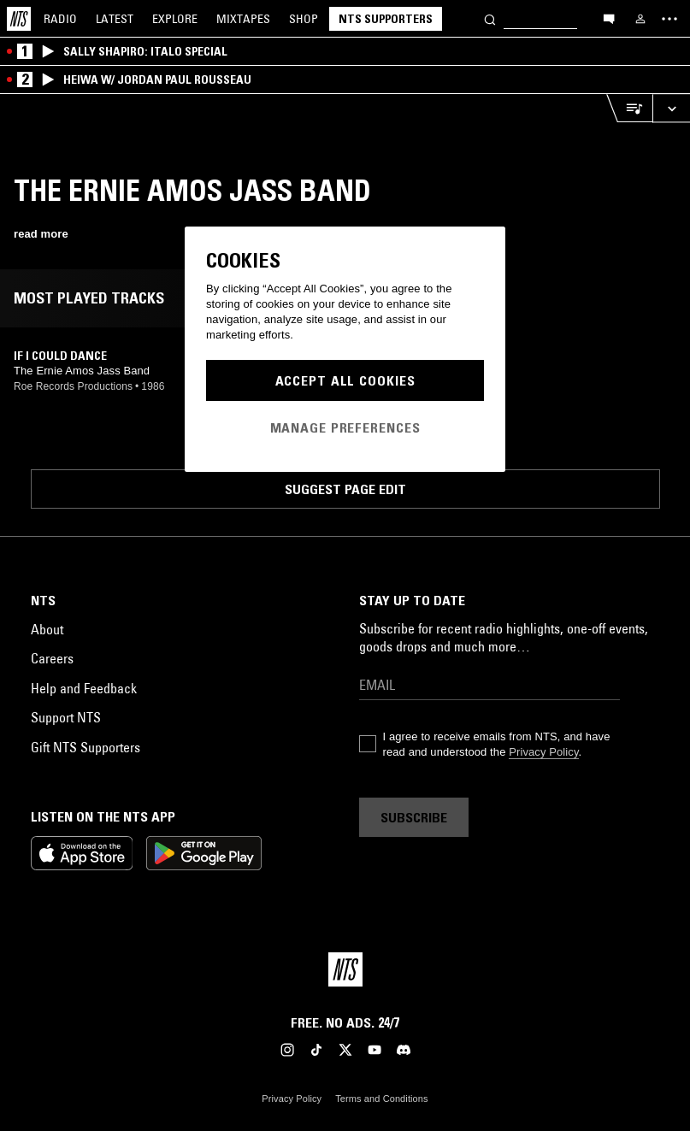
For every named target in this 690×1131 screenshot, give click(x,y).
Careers (52, 658)
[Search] (490, 18)
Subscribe (413, 817)
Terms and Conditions (381, 1098)
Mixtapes (243, 19)
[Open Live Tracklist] (629, 108)
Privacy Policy (543, 751)
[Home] (19, 19)
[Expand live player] (671, 108)
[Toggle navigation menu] (669, 19)
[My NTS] (640, 19)
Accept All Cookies (345, 380)
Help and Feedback (84, 688)
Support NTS (66, 717)
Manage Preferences (345, 427)
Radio (60, 19)
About (47, 629)
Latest (114, 19)
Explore (175, 19)
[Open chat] (609, 18)
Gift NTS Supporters (85, 747)
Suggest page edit (345, 489)
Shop (303, 19)
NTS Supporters (386, 19)
